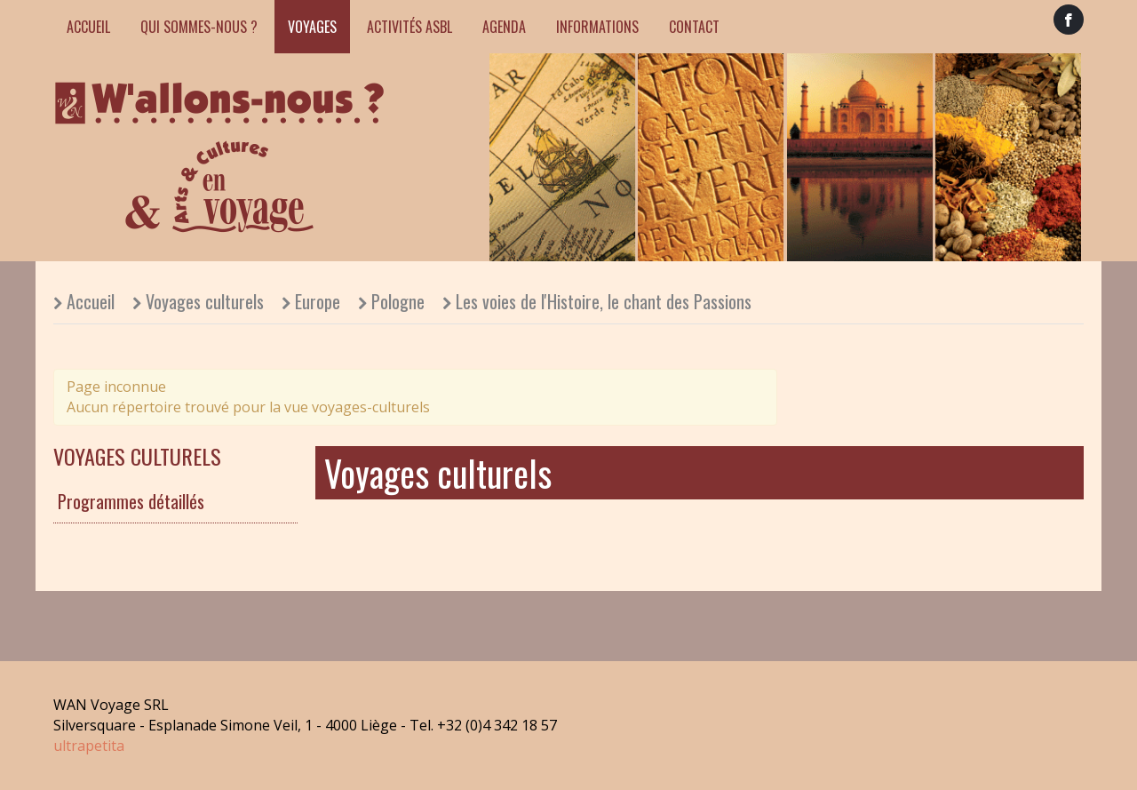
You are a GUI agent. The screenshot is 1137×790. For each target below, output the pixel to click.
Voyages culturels (205, 301)
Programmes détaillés (131, 501)
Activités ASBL (409, 26)
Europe (317, 301)
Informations (597, 26)
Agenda (504, 26)
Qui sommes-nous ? (199, 26)
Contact (694, 26)
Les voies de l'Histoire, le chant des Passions (603, 301)
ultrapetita (88, 745)
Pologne (398, 301)
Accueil (88, 26)
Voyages (312, 26)
